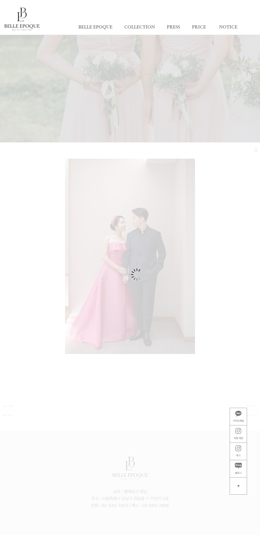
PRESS (173, 27)
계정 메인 (238, 434)
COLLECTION (139, 27)
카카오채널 (238, 416)
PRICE (199, 27)
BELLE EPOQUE (95, 27)
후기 (238, 451)
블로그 (238, 468)
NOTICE (228, 27)
